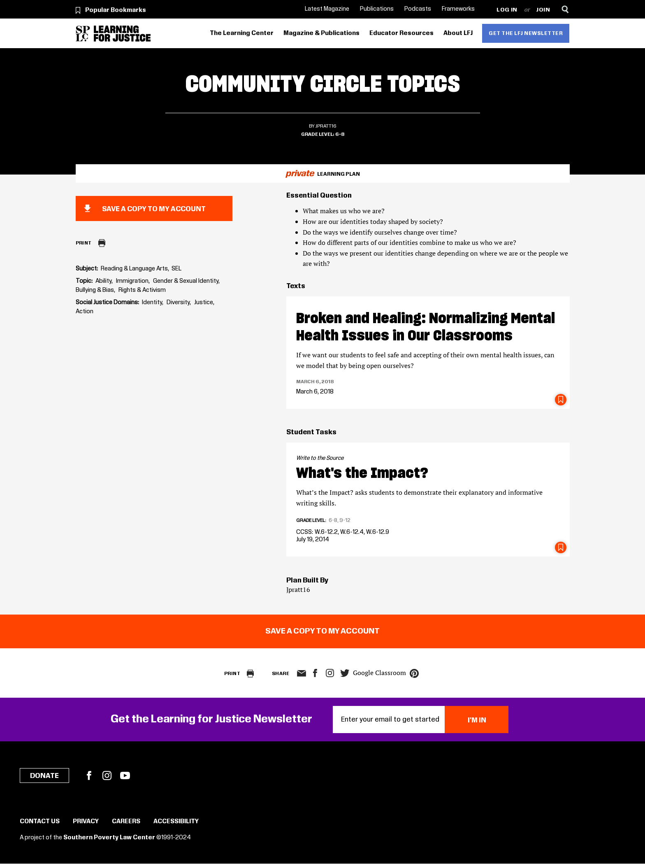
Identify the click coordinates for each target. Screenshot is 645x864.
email (301, 673)
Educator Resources (401, 33)
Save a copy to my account (154, 209)
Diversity (178, 302)
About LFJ (458, 33)
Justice (203, 302)
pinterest (414, 673)
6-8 (339, 134)
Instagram (329, 673)
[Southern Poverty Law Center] (83, 34)
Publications (377, 9)
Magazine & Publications (321, 33)
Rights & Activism (142, 290)
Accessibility (176, 821)
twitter (344, 673)
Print (84, 243)
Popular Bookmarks (115, 10)
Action (84, 311)
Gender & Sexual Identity (185, 281)
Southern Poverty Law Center (109, 838)
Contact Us (40, 821)
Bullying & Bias (95, 290)
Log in (507, 10)
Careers (126, 821)
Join (543, 10)
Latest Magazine (327, 9)
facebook (315, 673)
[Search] (565, 9)
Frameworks (458, 9)
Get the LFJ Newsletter (526, 33)
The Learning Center (242, 33)
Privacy (86, 821)
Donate (44, 776)
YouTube (125, 775)
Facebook (89, 775)
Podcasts (417, 9)
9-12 (344, 520)
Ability (103, 281)
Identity (152, 302)
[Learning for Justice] (122, 34)
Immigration (132, 281)
